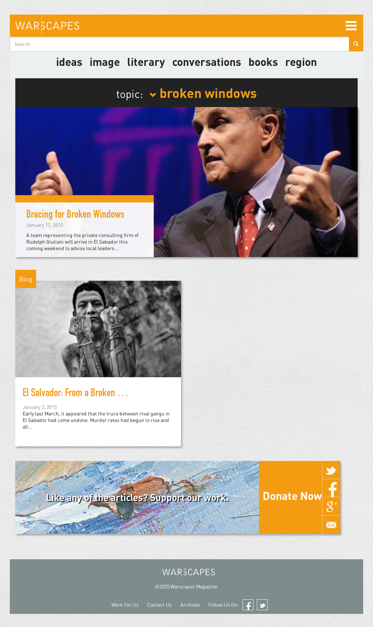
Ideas (69, 61)
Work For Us (125, 605)
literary (146, 61)
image (105, 61)
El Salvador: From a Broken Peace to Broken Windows (114, 394)
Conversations (206, 61)
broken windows (203, 92)
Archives (190, 605)
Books (263, 61)
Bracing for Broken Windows (75, 215)
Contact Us (159, 605)
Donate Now (292, 495)
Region (301, 61)
